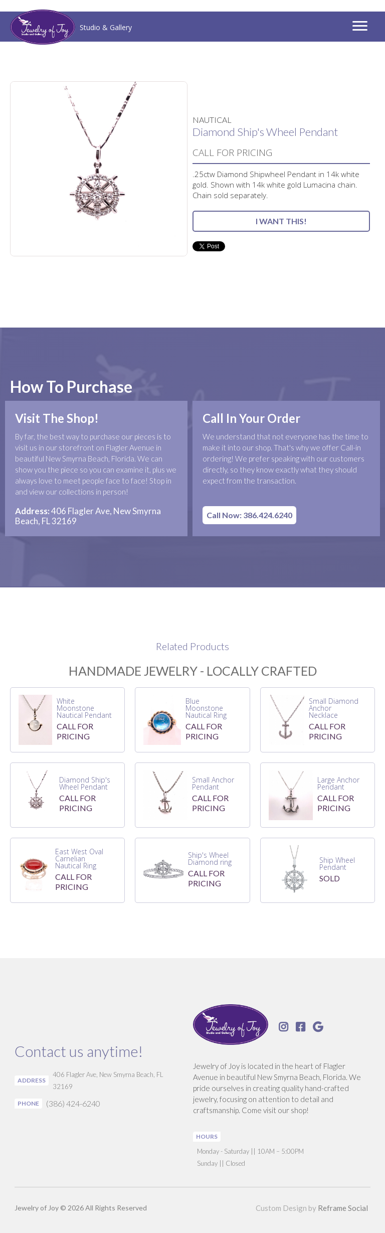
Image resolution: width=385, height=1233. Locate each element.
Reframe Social (343, 1207)
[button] (360, 27)
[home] (71, 28)
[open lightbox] (98, 168)
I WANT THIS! (281, 221)
